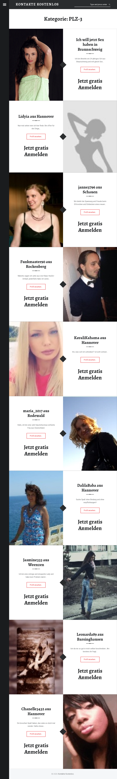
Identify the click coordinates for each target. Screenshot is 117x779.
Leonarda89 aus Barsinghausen (90, 637)
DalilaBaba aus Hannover (90, 488)
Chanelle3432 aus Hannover (36, 711)
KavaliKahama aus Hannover (90, 340)
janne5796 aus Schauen (90, 189)
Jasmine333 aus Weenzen (36, 562)
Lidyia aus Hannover (36, 116)
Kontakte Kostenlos (66, 774)
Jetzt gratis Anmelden (90, 84)
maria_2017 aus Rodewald (36, 413)
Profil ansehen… (92, 70)
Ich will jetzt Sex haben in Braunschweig (90, 44)
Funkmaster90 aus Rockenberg (36, 264)
